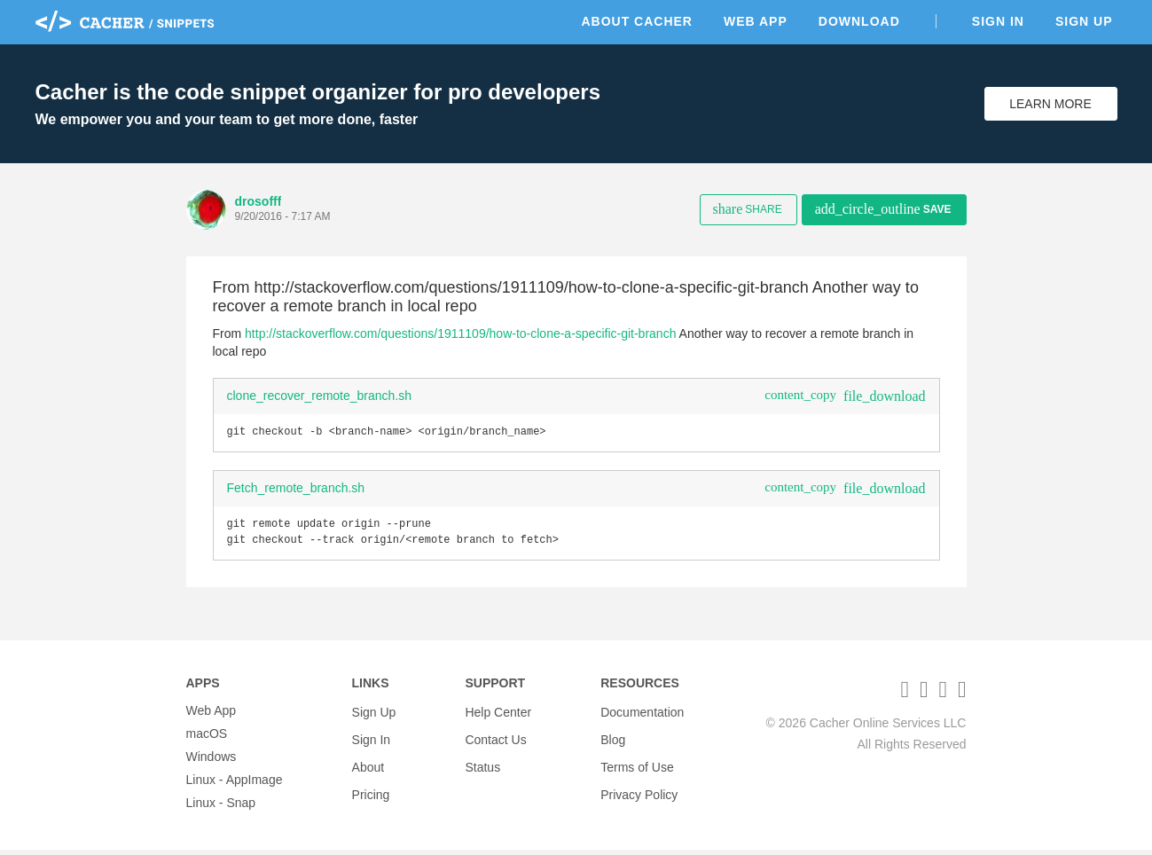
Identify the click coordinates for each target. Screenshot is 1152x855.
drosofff (258, 201)
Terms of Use (636, 762)
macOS (207, 739)
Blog (612, 739)
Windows (211, 762)
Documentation (642, 716)
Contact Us (495, 739)
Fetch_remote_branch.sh (296, 489)
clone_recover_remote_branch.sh (319, 395)
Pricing (371, 785)
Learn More (1050, 104)
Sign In (998, 21)
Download (859, 21)
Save (883, 208)
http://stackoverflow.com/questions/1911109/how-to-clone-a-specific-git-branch (460, 333)
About (368, 762)
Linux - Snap (221, 808)
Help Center (498, 716)
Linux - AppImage (234, 785)
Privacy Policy (639, 785)
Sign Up (1084, 21)
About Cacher (637, 21)
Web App (756, 21)
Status (482, 762)
